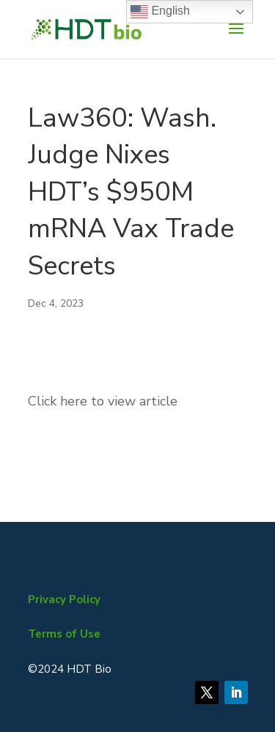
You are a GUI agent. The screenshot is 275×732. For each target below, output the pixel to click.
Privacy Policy (64, 599)
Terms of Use (64, 634)
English (160, 11)
